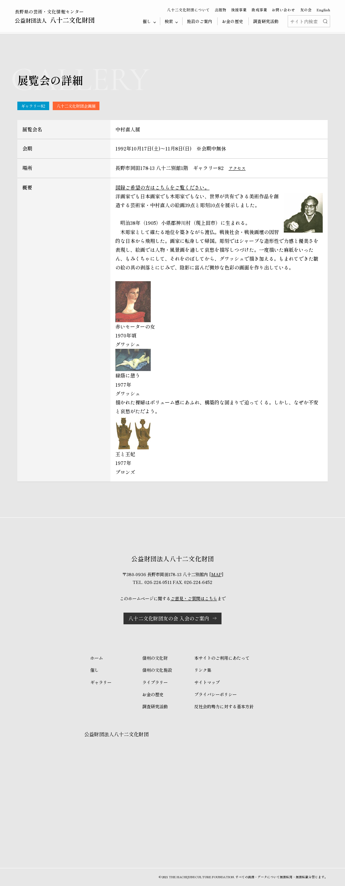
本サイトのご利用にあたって (221, 658)
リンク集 (202, 670)
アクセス (237, 168)
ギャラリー (100, 682)
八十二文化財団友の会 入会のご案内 (168, 618)
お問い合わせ (283, 9)
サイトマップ (207, 682)
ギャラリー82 (33, 106)
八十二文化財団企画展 (76, 106)
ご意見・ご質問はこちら (194, 598)
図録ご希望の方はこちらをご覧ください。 (162, 187)
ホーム (96, 658)
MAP (216, 574)
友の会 (306, 9)
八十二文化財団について (188, 9)
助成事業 (259, 9)
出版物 (220, 9)
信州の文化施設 (157, 670)
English (323, 9)
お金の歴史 (232, 21)
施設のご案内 (199, 21)
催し (94, 670)
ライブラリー (155, 682)
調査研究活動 (265, 21)
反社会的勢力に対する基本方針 (224, 706)
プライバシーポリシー (215, 694)
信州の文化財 (155, 658)
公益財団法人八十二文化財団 (116, 734)
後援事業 (239, 9)
